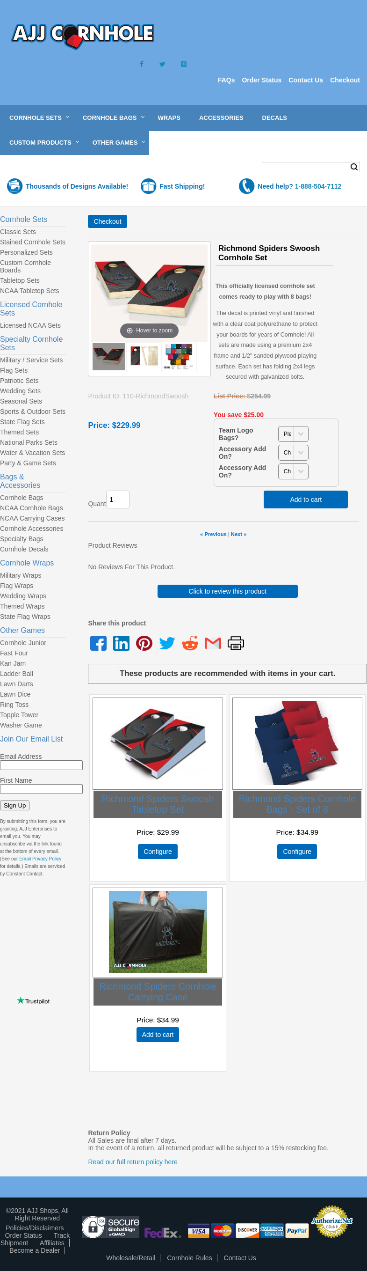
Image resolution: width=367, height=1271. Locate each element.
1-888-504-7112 (318, 186)
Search (354, 167)
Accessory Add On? (242, 452)
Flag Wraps (16, 585)
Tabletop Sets (20, 280)
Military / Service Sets (31, 360)
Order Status (261, 80)
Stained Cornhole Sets (32, 242)
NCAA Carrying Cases (32, 518)
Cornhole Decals (24, 549)
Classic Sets (18, 231)
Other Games (115, 142)
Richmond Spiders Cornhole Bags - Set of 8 (297, 804)
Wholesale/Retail (130, 1258)
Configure (158, 851)
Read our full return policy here (132, 1162)
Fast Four (14, 653)
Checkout (345, 80)
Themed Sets (19, 432)
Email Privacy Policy (40, 858)
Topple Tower (19, 715)
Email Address (21, 756)
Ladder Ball (16, 673)
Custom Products (40, 142)
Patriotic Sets (19, 380)
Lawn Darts (16, 684)
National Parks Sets (29, 442)
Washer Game (21, 725)
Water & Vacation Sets (32, 452)
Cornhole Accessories (31, 528)
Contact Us (305, 80)
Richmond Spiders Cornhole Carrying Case (157, 991)
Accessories (221, 117)
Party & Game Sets (28, 463)
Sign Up (15, 805)
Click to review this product (227, 591)
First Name (16, 780)
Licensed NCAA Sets (30, 325)
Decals (274, 117)
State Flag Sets (22, 422)
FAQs (226, 80)
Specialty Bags (21, 539)
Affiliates (52, 1243)
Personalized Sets (26, 252)
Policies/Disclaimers (35, 1228)
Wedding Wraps (23, 596)
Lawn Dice (15, 694)
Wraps (169, 117)
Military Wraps (20, 575)
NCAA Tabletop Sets (29, 290)
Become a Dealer (34, 1250)
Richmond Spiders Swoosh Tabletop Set (157, 804)
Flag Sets (14, 370)
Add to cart (306, 499)
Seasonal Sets (21, 401)
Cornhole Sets (35, 117)
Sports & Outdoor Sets (32, 411)
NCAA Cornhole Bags (31, 508)
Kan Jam (13, 663)
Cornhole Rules (189, 1258)
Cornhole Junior (23, 643)
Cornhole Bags (110, 117)
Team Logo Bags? (236, 433)
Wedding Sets (20, 391)
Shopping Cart (44, 167)
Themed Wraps (22, 606)
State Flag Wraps (25, 616)
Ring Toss (14, 704)
